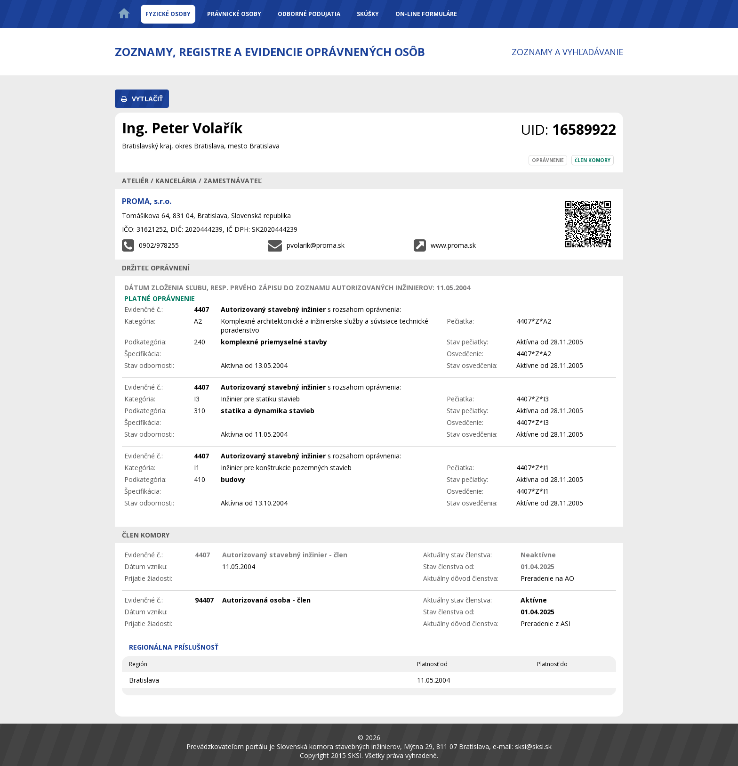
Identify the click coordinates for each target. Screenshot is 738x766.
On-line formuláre (426, 14)
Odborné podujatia (309, 14)
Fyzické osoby (168, 14)
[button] (142, 99)
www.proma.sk (453, 245)
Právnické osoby (234, 14)
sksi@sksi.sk (533, 746)
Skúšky (368, 14)
